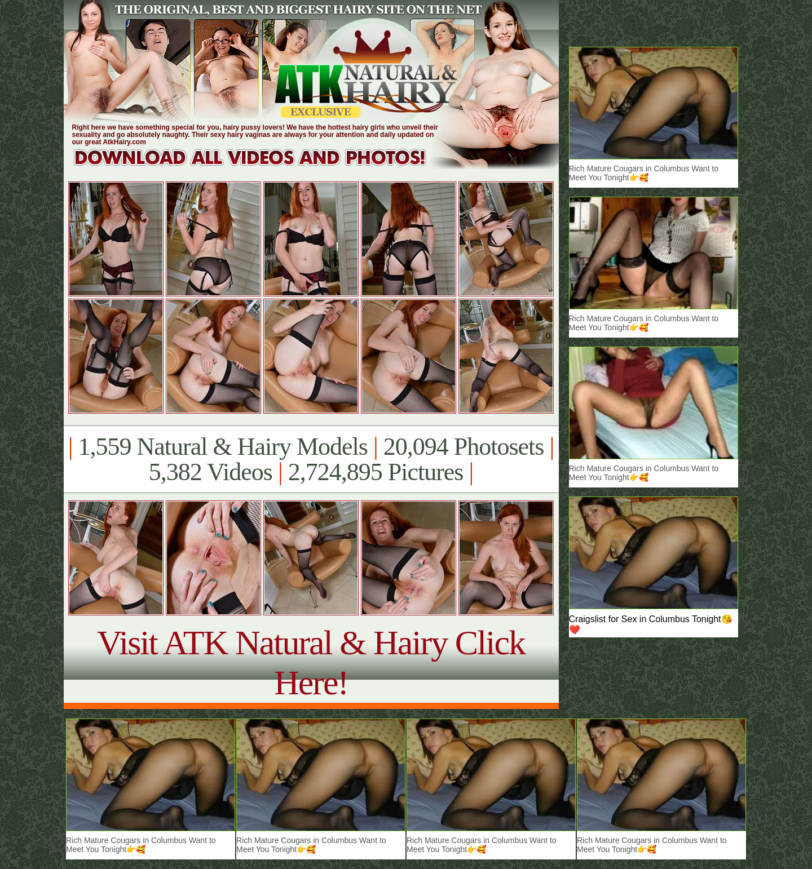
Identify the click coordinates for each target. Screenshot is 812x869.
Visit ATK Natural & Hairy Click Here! (311, 662)
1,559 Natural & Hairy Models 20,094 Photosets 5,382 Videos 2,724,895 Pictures (311, 459)
